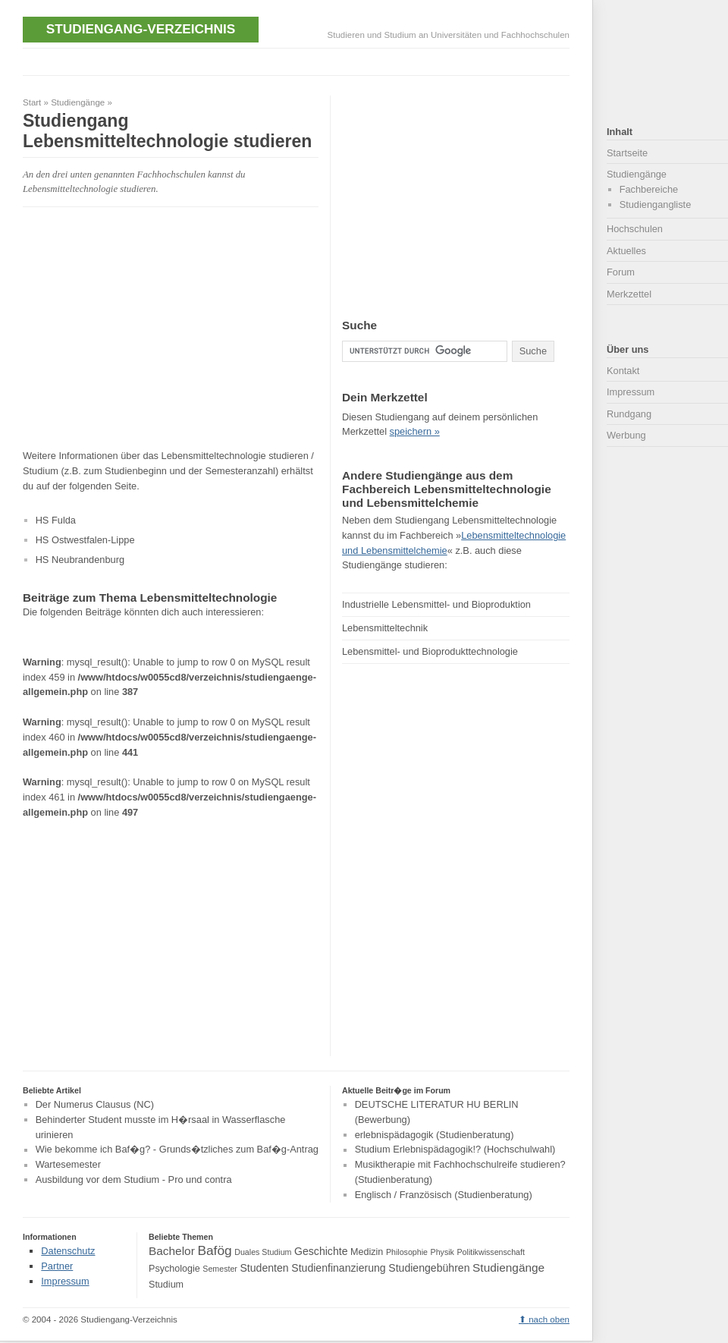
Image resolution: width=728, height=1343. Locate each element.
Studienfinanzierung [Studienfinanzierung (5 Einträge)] (338, 1268)
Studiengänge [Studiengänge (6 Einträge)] (508, 1267)
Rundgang (629, 414)
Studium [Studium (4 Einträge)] (166, 1284)
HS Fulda (56, 520)
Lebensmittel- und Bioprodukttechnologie (430, 651)
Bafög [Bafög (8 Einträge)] (214, 1250)
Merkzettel (629, 294)
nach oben (549, 1319)
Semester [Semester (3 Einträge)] (219, 1268)
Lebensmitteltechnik (385, 628)
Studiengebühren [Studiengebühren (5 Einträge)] (428, 1268)
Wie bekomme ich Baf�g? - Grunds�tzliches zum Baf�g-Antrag (177, 1150)
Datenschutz (68, 1251)
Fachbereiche (649, 189)
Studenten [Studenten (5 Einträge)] (264, 1268)
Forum (621, 272)
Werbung (626, 435)
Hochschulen (635, 228)
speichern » (415, 431)
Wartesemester (68, 1165)
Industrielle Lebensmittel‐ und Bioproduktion (436, 604)
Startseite (627, 153)
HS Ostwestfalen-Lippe (85, 540)
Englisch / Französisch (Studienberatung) (443, 1194)
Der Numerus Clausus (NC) (95, 1104)
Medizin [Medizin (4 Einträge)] (366, 1252)
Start (32, 102)
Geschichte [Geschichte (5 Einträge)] (320, 1251)
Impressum (630, 392)
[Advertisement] (150, 328)
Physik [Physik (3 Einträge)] (442, 1252)
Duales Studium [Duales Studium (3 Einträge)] (262, 1252)
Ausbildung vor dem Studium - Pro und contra (134, 1179)
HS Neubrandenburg (80, 559)
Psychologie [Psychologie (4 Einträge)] (174, 1268)
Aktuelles (626, 250)
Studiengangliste (656, 204)
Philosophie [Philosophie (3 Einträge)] (407, 1252)
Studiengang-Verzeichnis (140, 28)
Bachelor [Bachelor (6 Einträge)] (172, 1250)
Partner (57, 1266)
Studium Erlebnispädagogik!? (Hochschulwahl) (455, 1150)
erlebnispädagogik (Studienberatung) (434, 1134)
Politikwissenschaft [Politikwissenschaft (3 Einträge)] (491, 1252)
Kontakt (623, 370)
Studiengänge (78, 102)
